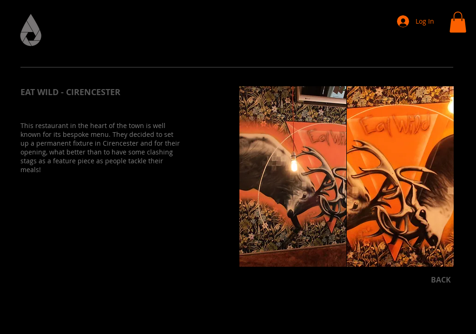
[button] (458, 22)
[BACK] (440, 279)
